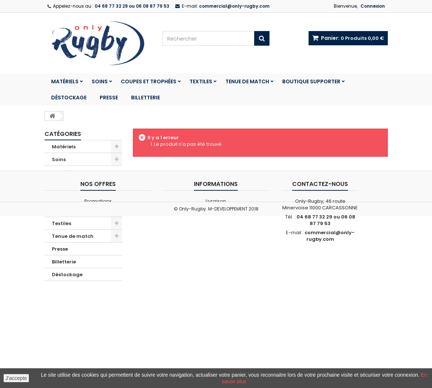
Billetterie (145, 97)
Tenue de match (247, 81)
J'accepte (16, 378)
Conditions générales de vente (216, 335)
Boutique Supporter (311, 81)
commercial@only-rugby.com (330, 361)
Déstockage (69, 97)
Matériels (65, 81)
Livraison (216, 326)
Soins (100, 81)
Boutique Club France (79, 185)
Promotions (66, 172)
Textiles (201, 81)
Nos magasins (98, 335)
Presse (109, 97)
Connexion (372, 6)
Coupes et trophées (148, 81)
